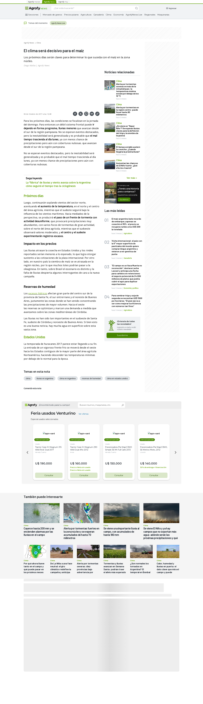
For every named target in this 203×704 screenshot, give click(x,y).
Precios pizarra (71, 14)
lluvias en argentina (45, 378)
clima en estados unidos (117, 378)
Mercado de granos (52, 14)
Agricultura (86, 14)
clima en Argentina (68, 378)
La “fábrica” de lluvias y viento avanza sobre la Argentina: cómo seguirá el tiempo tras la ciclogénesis (58, 184)
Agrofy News (29, 43)
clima (28, 378)
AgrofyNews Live (134, 14)
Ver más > (132, 177)
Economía (118, 14)
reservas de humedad (91, 378)
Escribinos (124, 199)
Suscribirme (122, 335)
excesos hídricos (37, 293)
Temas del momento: (36, 23)
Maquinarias (163, 14)
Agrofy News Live (58, 23)
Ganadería (99, 14)
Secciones (33, 14)
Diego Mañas (30, 65)
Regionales (149, 14)
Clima (108, 14)
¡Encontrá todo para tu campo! (54, 405)
